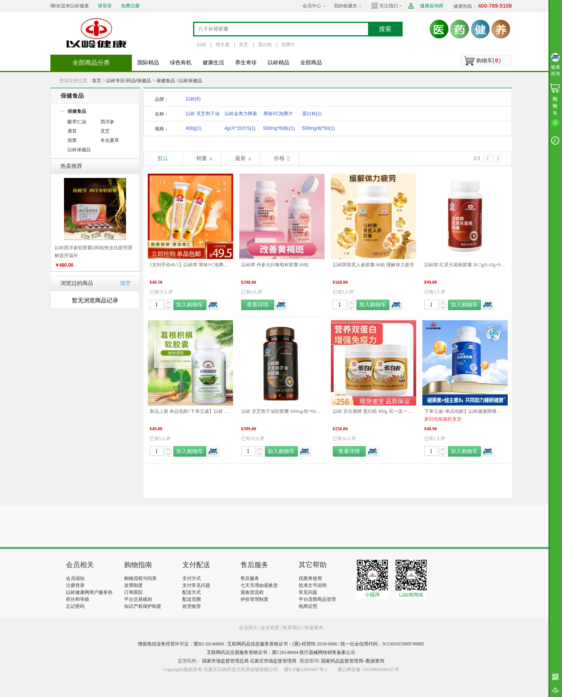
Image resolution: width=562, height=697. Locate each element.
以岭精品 (278, 63)
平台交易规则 (138, 599)
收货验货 (191, 606)
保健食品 (165, 80)
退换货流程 (252, 592)
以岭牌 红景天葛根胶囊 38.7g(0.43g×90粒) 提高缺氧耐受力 (465, 264)
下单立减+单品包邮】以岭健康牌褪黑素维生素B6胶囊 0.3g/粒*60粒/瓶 (465, 411)
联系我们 (292, 627)
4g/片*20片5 (240, 128)
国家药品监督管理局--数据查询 (353, 661)
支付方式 (191, 578)
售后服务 (249, 578)
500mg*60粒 (279, 128)
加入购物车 (189, 305)
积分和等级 (77, 599)
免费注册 (130, 6)
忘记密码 (75, 606)
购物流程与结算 (140, 578)
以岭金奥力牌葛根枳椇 (241, 115)
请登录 (105, 6)
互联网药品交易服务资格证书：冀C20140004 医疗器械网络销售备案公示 (281, 652)
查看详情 (257, 305)
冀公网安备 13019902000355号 (368, 669)
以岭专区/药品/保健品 (128, 80)
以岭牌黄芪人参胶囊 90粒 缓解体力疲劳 (373, 264)
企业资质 (270, 627)
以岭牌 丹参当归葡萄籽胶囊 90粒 (275, 264)
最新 (240, 158)
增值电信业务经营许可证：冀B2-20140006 (181, 644)
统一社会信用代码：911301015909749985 (382, 644)
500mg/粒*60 (318, 128)
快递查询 (313, 627)
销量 (201, 158)
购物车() (488, 60)
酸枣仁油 (76, 121)
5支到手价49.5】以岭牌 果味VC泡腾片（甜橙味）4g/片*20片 (190, 264)
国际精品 (148, 63)
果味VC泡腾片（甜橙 (278, 115)
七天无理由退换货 (259, 585)
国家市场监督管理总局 (225, 661)
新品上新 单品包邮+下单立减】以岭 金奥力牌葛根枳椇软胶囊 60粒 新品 (190, 411)
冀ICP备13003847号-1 (306, 669)
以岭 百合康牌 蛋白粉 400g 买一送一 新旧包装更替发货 (373, 411)
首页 (96, 80)
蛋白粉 (265, 44)
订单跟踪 (133, 592)
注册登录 (75, 585)
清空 (125, 283)
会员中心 (312, 6)
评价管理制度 (254, 599)
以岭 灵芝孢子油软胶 (203, 115)
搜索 (385, 29)
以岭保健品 (190, 80)
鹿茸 (72, 131)
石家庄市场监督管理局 (273, 661)
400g (194, 128)
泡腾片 (288, 44)
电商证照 (308, 606)
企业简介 (249, 627)
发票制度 (133, 585)
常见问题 (308, 592)
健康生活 (213, 63)
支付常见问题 (196, 585)
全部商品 (311, 63)
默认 (162, 158)
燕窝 (72, 140)
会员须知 (75, 578)
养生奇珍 (246, 63)
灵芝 (243, 44)
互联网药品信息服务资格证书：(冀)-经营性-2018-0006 (282, 644)
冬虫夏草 (109, 140)
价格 (279, 158)
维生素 (223, 44)
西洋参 (107, 121)
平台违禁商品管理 (317, 599)
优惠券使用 (310, 578)
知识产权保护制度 (142, 606)
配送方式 (191, 592)
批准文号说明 (313, 585)
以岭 (201, 44)
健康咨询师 (431, 6)
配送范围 (191, 599)
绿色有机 (181, 63)
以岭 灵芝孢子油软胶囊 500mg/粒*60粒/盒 (282, 411)
